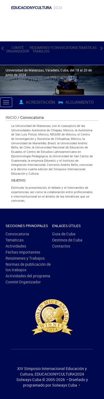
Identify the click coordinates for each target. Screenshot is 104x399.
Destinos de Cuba (67, 240)
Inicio (11, 117)
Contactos (61, 246)
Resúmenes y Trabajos (41, 49)
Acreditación (37, 102)
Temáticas (87, 47)
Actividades (16, 246)
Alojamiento (76, 102)
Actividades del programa (28, 275)
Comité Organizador (17, 49)
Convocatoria (65, 47)
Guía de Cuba (63, 233)
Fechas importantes (23, 252)
